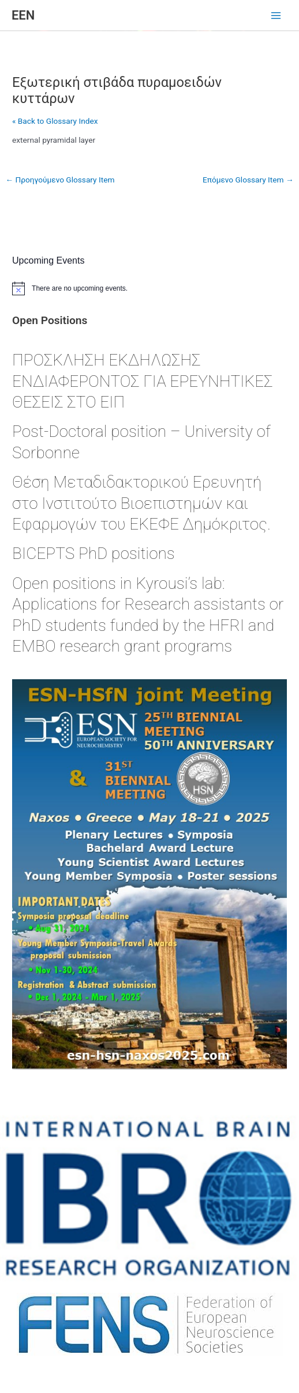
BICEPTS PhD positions (93, 553)
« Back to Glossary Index (55, 120)
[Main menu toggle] (276, 16)
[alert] (149, 288)
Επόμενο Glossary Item (248, 179)
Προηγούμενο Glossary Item (59, 179)
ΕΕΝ (23, 15)
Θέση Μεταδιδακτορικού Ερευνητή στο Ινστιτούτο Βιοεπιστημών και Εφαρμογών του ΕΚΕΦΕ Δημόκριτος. (141, 503)
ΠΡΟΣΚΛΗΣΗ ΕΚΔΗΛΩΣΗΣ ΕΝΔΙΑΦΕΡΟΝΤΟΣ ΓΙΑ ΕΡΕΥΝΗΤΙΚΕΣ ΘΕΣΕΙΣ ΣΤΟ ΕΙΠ (142, 381)
